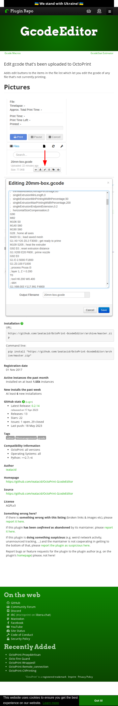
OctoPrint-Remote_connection (28, 667)
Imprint (72, 676)
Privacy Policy (85, 676)
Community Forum (23, 607)
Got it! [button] (98, 700)
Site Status (18, 631)
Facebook (17, 623)
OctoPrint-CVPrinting (22, 670)
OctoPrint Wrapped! (22, 663)
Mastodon (17, 619)
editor (10, 437)
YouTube (17, 627)
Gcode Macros (12, 53)
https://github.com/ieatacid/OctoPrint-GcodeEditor (39, 481)
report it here (15, 521)
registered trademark (54, 676)
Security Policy (20, 639)
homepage (24, 555)
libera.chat (43, 615)
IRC (13, 615)
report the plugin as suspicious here (65, 545)
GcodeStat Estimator (102, 53)
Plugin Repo (19, 11)
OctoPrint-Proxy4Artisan (25, 655)
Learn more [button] (51, 703)
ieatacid (11, 469)
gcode (41, 437)
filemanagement (26, 437)
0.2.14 (36, 406)
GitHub (15, 603)
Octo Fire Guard (19, 659)
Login (29, 401)
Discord (16, 611)
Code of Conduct (22, 635)
